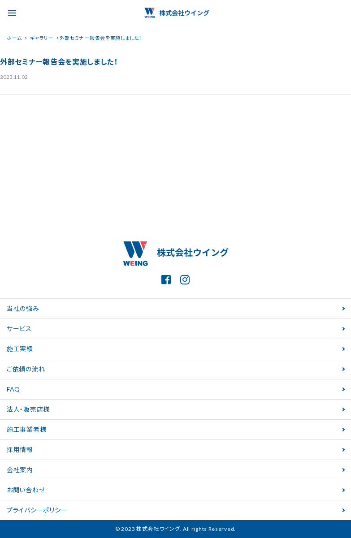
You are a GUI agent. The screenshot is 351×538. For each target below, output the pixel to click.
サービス (19, 328)
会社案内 (20, 469)
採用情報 (20, 449)
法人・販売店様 (28, 409)
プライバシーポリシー (37, 510)
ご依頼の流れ (26, 369)
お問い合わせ (26, 490)
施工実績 (20, 349)
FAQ (13, 389)
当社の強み (23, 308)
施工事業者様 (26, 429)
